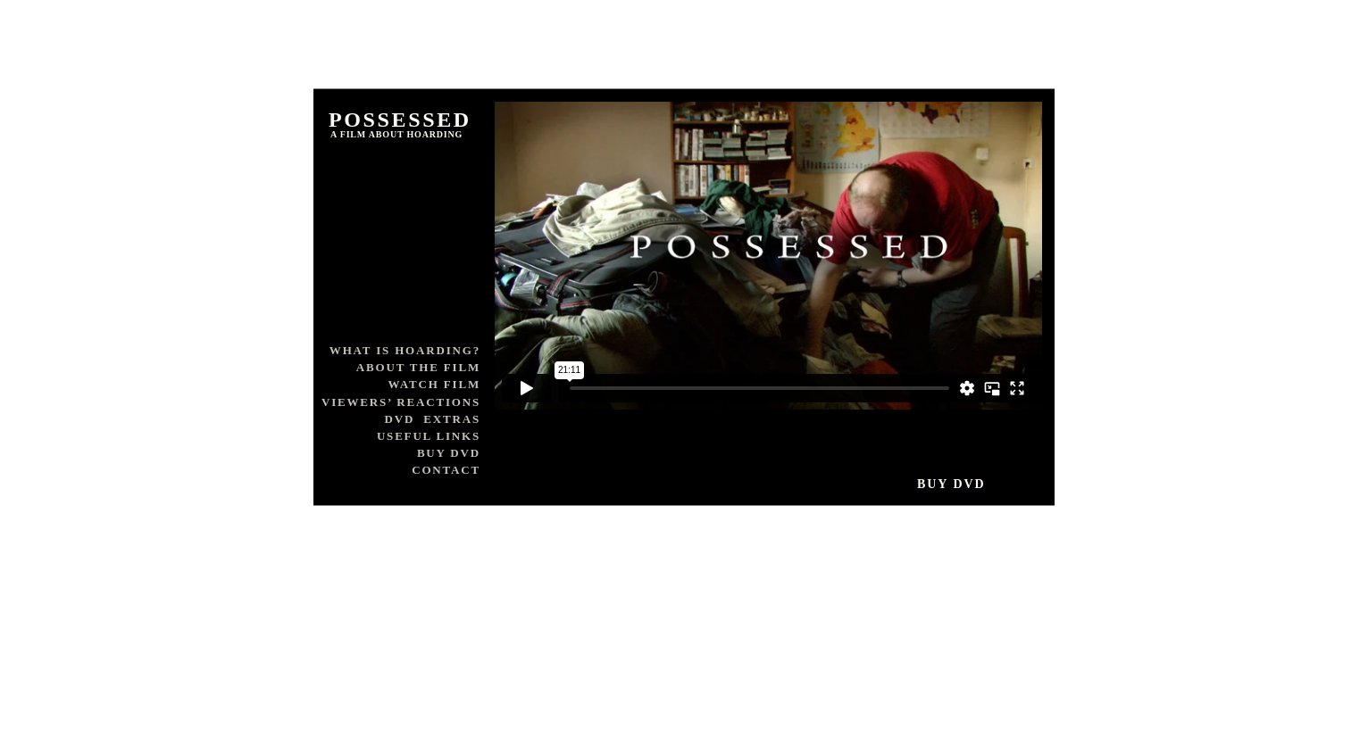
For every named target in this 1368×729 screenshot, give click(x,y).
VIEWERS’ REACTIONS (400, 402)
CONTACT (446, 469)
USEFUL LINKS (428, 436)
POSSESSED (400, 119)
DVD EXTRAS (432, 419)
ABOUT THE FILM (418, 367)
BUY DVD (448, 453)
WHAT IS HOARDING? (404, 350)
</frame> (768, 256)
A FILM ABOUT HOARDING (396, 134)
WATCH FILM (434, 384)
